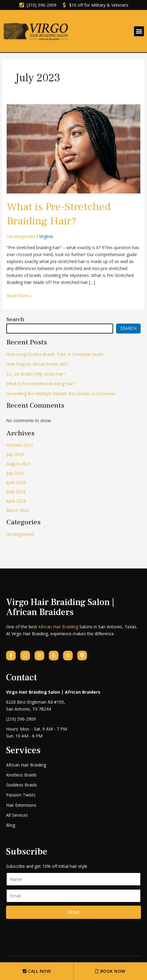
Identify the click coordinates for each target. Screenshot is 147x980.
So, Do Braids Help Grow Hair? (35, 374)
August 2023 (18, 464)
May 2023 (15, 491)
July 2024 (15, 454)
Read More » (19, 295)
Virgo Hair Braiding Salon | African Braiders (60, 607)
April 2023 (16, 501)
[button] (139, 31)
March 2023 (17, 510)
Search (15, 319)
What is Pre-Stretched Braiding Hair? (59, 214)
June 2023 (16, 482)
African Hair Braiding (58, 627)
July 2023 (15, 473)
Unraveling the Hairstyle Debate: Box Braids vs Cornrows (60, 393)
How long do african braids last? (37, 364)
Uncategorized (21, 236)
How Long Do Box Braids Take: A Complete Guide (54, 354)
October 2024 (19, 445)
